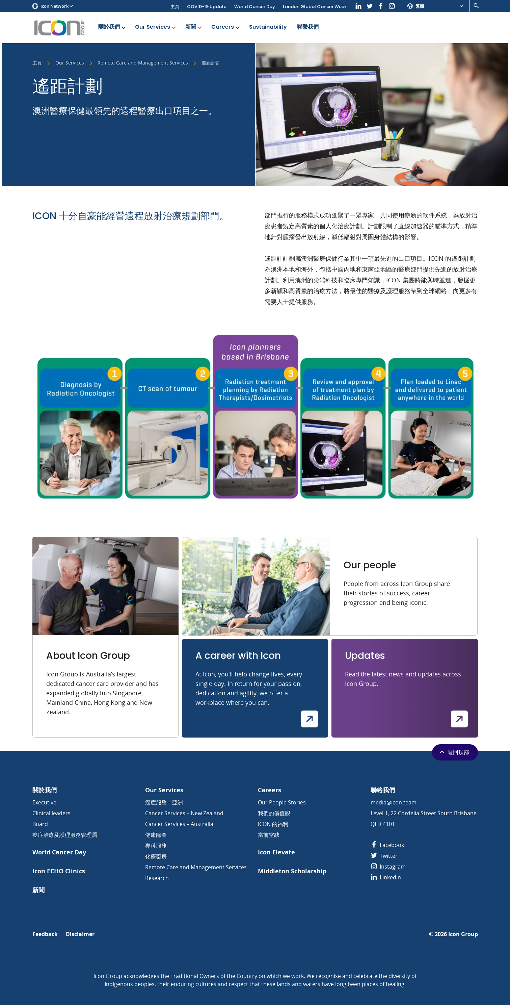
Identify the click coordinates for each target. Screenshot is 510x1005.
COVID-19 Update (206, 6)
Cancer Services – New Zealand (184, 813)
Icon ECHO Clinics (58, 871)
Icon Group (463, 934)
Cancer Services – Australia (179, 824)
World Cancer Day (254, 6)
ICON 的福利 (273, 824)
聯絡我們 (383, 790)
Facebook (387, 845)
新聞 (194, 27)
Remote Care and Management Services (143, 63)
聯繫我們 (308, 27)
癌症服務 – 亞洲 (164, 802)
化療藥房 (156, 856)
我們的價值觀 (274, 813)
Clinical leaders (51, 813)
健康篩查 (156, 835)
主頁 (174, 6)
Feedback (45, 934)
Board (40, 824)
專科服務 (156, 845)
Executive (44, 802)
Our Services (156, 27)
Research (157, 878)
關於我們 (112, 27)
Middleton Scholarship (292, 871)
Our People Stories (282, 802)
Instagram (388, 866)
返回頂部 (453, 752)
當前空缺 (268, 835)
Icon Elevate (276, 852)
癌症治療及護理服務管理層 (64, 835)
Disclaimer (80, 934)
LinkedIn (386, 877)
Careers (226, 27)
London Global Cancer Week (315, 6)
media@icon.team (394, 802)
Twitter (384, 855)
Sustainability (268, 27)
